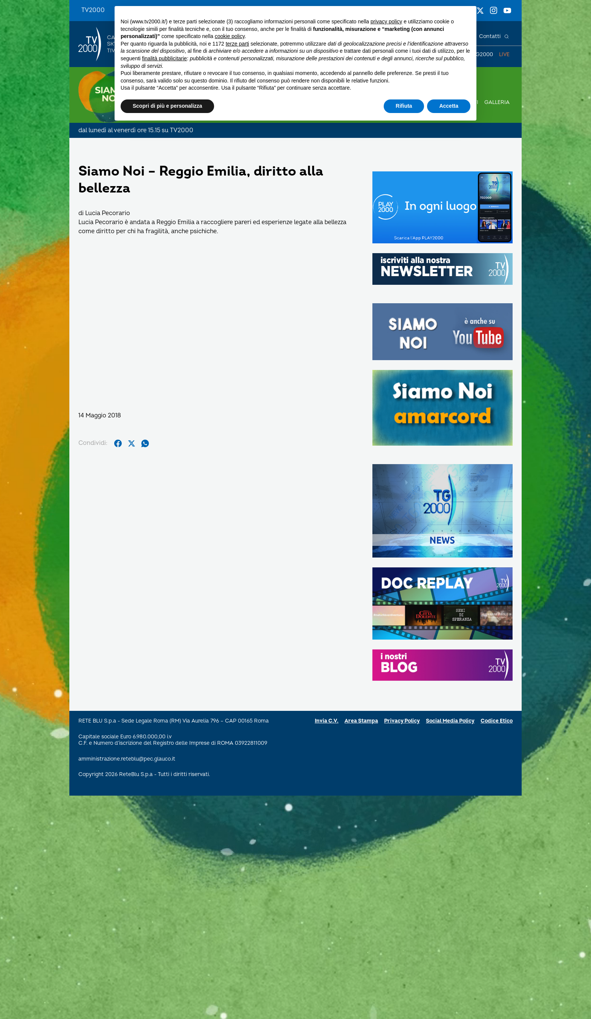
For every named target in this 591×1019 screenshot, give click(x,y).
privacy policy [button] (386, 21)
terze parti (237, 44)
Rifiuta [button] (404, 106)
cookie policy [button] (230, 36)
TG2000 (483, 54)
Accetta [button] (448, 106)
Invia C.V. (326, 721)
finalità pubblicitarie (164, 58)
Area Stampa (361, 721)
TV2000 (93, 10)
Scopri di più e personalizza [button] (167, 106)
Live (504, 54)
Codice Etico (497, 721)
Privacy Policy (402, 721)
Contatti (490, 36)
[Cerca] (507, 36)
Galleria (497, 102)
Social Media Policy (450, 721)
